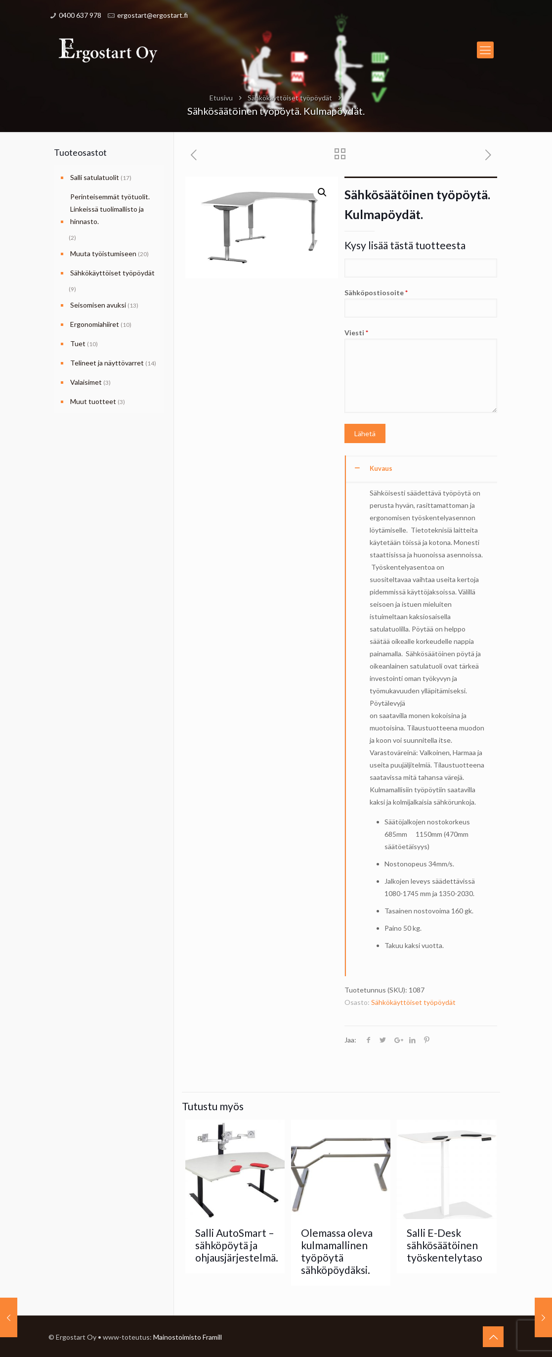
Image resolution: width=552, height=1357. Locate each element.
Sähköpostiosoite (420, 302)
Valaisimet (86, 382)
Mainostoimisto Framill (187, 1337)
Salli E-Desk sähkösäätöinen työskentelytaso (444, 1245)
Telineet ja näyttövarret (107, 363)
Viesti (420, 370)
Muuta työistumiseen (103, 253)
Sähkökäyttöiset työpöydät (290, 97)
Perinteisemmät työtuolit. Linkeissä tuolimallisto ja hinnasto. (110, 209)
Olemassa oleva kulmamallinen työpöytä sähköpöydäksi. (337, 1251)
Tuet (77, 343)
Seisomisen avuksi (98, 305)
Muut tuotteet (93, 401)
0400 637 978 (80, 15)
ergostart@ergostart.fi (152, 15)
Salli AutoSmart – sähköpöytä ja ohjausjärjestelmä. (236, 1245)
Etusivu (221, 97)
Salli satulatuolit (94, 177)
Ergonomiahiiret (94, 324)
